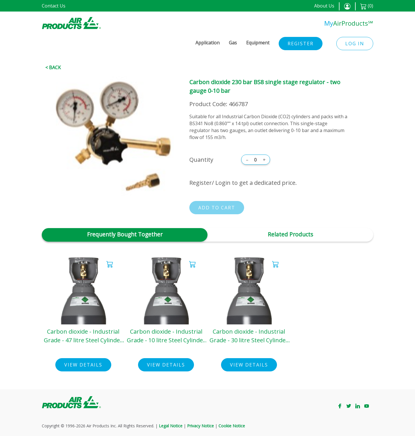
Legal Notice (170, 426)
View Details (83, 365)
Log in (354, 43)
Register (301, 43)
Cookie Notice (231, 426)
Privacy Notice (200, 426)
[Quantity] (255, 160)
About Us (324, 6)
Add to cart (216, 207)
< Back (53, 67)
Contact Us (53, 6)
